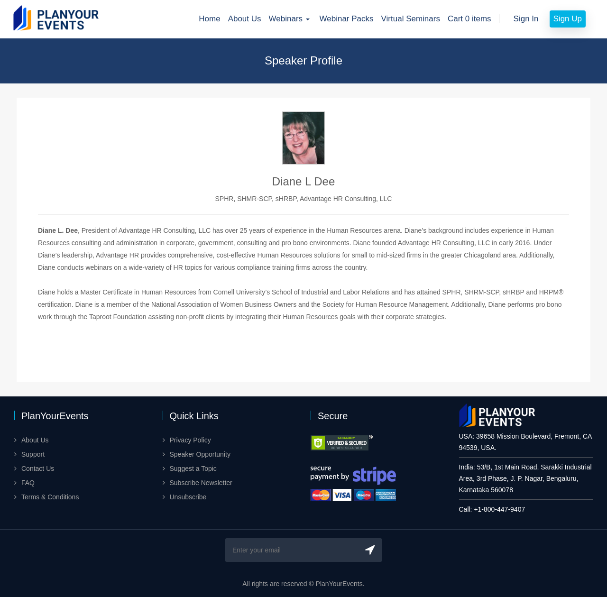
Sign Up (567, 18)
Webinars (290, 18)
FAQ (28, 483)
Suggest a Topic (193, 468)
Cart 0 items (469, 18)
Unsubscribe (188, 497)
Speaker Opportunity (200, 454)
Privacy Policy (190, 440)
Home (209, 18)
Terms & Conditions (50, 497)
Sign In (526, 18)
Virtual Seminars (410, 18)
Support (33, 454)
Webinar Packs (347, 18)
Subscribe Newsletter (201, 483)
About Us (244, 18)
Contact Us (37, 468)
